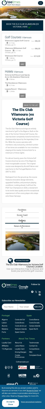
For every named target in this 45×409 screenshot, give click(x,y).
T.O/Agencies (7, 349)
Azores (4, 326)
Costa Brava (19, 323)
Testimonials (34, 343)
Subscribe (38, 307)
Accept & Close (10, 403)
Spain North (33, 329)
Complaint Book (35, 355)
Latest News (19, 346)
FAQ (30, 352)
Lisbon (4, 323)
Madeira (5, 329)
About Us (18, 343)
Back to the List (31, 105)
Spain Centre (20, 332)
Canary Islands (34, 326)
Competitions (34, 349)
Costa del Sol (20, 320)
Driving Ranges (20, 352)
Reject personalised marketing (31, 402)
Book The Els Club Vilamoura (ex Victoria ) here (22, 25)
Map (22, 64)
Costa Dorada (34, 323)
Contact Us (33, 346)
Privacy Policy (23, 396)
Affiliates (5, 346)
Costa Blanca (34, 320)
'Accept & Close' (32, 391)
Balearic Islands (21, 329)
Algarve (5, 320)
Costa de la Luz (21, 326)
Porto (4, 332)
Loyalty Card (6, 343)
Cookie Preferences (19, 356)
